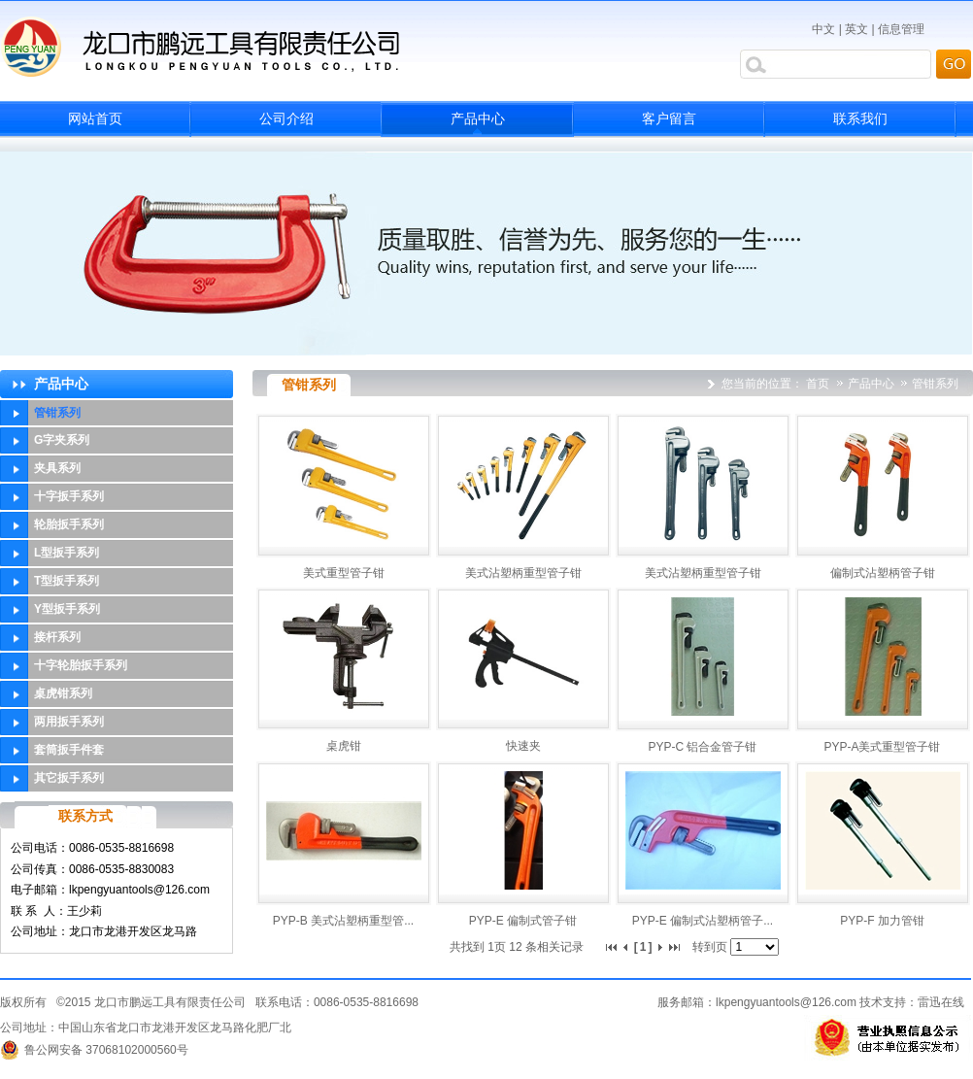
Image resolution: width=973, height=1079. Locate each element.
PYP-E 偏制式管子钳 (523, 920)
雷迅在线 (941, 1002)
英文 (856, 29)
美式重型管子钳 (344, 573)
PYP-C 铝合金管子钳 (702, 747)
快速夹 (523, 746)
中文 (823, 29)
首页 (817, 383)
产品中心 (872, 383)
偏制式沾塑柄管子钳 (882, 573)
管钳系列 (935, 383)
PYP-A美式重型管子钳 (881, 747)
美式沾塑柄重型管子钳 (523, 573)
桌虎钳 (343, 746)
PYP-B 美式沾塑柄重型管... (343, 920)
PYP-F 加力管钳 (882, 920)
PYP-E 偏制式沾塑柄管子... (702, 920)
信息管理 (901, 29)
